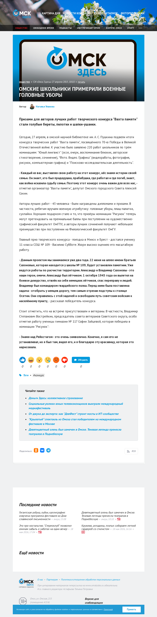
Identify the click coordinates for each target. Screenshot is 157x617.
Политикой (108, 609)
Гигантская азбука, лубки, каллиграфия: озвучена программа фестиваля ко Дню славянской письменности (42, 516)
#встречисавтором (88, 28)
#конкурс (38, 375)
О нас (40, 579)
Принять (131, 609)
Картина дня (51, 13)
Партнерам (52, 579)
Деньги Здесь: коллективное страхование (56, 398)
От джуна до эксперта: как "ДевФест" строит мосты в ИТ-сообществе (74, 414)
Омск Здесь (22, 13)
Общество (21, 28)
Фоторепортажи (132, 13)
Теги (25, 375)
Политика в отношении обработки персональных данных (90, 579)
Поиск (138, 20)
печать (81, 81)
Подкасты (65, 28)
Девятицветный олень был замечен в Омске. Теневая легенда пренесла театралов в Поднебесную (108, 516)
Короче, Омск (114, 28)
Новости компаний (77, 13)
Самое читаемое (106, 13)
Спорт (130, 28)
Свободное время (43, 28)
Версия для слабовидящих (94, 600)
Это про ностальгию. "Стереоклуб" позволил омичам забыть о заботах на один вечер (45, 527)
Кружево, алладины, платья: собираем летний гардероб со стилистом (108, 527)
